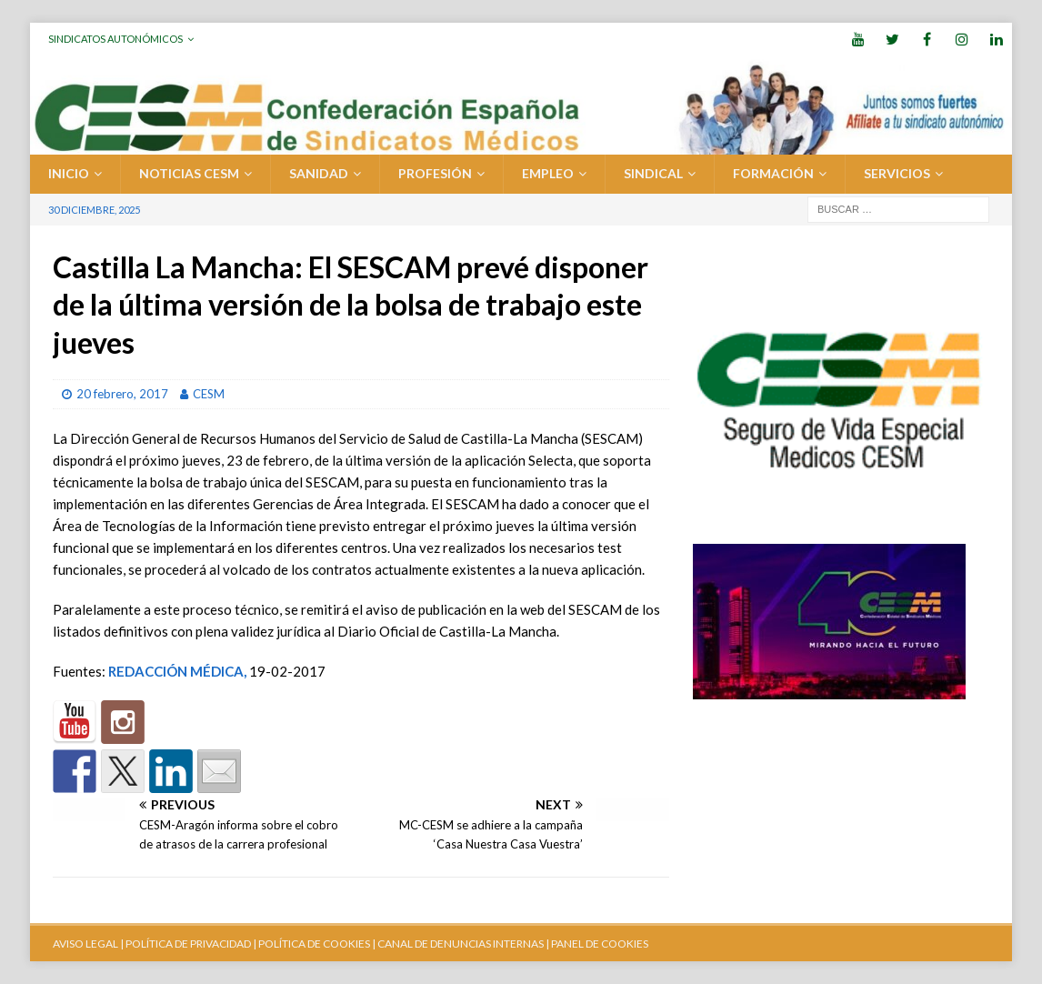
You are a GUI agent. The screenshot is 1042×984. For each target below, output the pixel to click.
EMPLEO (548, 173)
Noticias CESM (189, 173)
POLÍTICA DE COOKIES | (317, 943)
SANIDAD (318, 173)
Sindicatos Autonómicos (115, 39)
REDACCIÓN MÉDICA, (177, 671)
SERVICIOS (897, 173)
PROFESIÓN (435, 173)
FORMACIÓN (773, 173)
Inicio (68, 173)
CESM (209, 394)
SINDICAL (653, 173)
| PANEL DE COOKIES (596, 943)
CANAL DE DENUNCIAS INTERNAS (460, 943)
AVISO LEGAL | (88, 943)
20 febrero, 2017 (122, 394)
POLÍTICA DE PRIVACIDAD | (190, 943)
